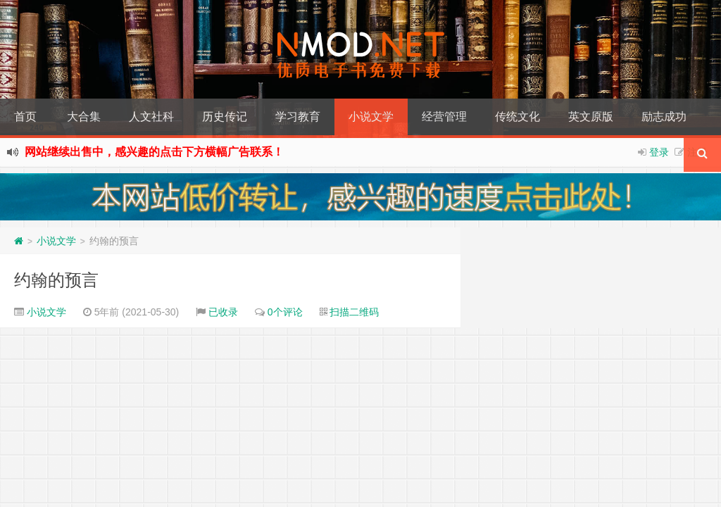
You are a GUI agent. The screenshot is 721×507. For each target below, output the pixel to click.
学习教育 (297, 117)
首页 (25, 117)
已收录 (223, 312)
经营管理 (444, 117)
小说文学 (371, 117)
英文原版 (590, 117)
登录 (659, 152)
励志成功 (663, 117)
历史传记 (224, 117)
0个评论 (285, 312)
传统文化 (517, 117)
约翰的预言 (56, 279)
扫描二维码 (354, 312)
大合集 (84, 117)
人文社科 (151, 117)
